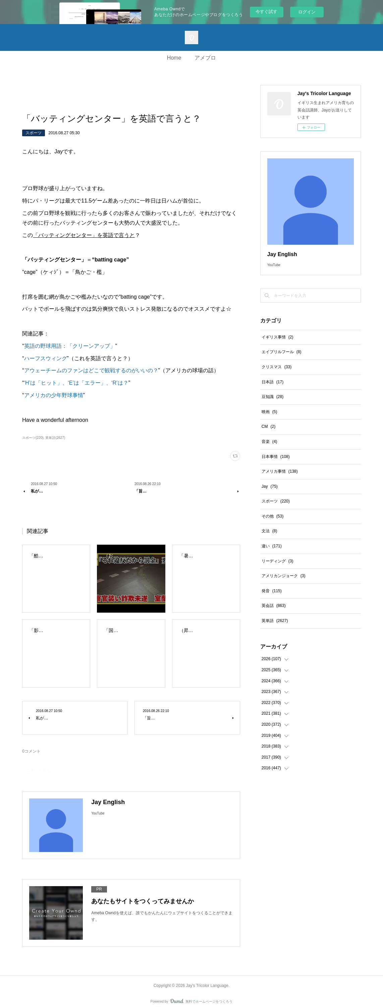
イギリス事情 (277, 337)
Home (174, 58)
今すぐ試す (266, 11)
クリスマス (276, 367)
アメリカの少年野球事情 (53, 395)
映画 (269, 411)
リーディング (277, 561)
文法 (269, 531)
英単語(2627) (55, 438)
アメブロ (205, 58)
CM (268, 426)
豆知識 (272, 396)
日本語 (272, 382)
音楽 (269, 441)
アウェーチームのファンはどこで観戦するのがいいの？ (91, 370)
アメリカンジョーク (284, 575)
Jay (270, 486)
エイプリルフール (282, 352)
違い (272, 546)
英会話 (274, 605)
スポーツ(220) (32, 438)
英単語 (275, 620)
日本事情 (276, 456)
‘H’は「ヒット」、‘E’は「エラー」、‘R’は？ (76, 383)
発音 (272, 591)
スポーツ (33, 133)
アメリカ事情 (280, 471)
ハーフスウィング (45, 358)
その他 (272, 516)
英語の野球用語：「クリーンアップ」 (69, 346)
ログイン (307, 11)
